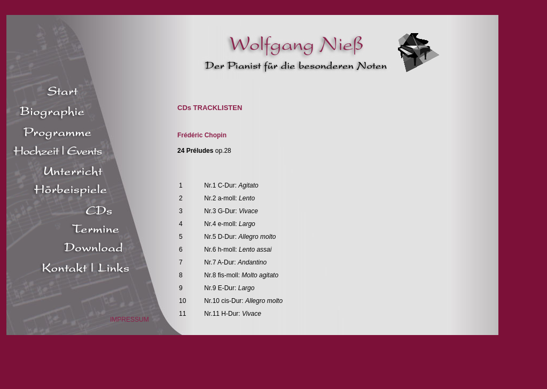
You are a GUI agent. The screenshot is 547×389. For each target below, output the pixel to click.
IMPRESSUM (129, 319)
